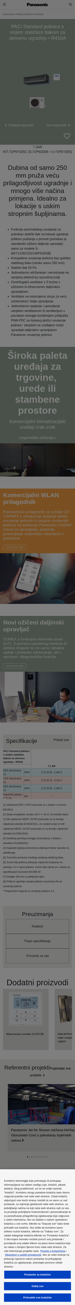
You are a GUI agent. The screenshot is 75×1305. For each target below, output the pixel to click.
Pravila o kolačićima (52, 1251)
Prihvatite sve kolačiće (37, 1297)
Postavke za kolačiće (37, 1274)
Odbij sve (38, 1286)
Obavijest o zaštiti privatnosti (23, 1254)
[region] (37, 1237)
